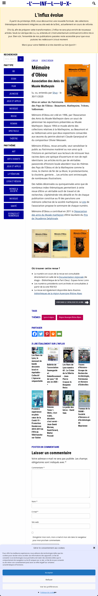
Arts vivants (13, 159)
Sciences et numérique (13, 214)
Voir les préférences (49, 586)
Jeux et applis (14, 101)
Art (13, 151)
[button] (94, 548)
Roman (13, 123)
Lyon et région (14, 181)
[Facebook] (35, 334)
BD (14, 71)
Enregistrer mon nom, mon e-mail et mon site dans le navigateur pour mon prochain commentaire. (59, 539)
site (84, 201)
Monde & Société (13, 190)
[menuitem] (37, 60)
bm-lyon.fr (70, 44)
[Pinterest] (47, 334)
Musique (14, 108)
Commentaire (38, 467)
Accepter (49, 572)
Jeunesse (13, 93)
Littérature (14, 174)
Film (14, 86)
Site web (35, 522)
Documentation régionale (71, 277)
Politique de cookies (47, 592)
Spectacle (14, 131)
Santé (14, 206)
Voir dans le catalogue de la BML (70, 302)
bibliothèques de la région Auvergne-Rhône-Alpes (58, 293)
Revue (14, 116)
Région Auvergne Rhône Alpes (70, 317)
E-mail (35, 511)
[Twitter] (41, 334)
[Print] (53, 334)
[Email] (59, 334)
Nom (34, 501)
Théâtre (14, 138)
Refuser (49, 579)
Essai (13, 78)
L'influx (35, 60)
